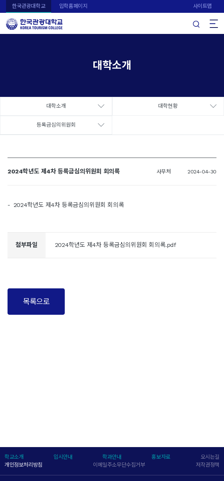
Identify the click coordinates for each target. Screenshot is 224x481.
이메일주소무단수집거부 (119, 465)
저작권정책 (207, 465)
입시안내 (62, 457)
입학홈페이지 (73, 6)
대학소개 (56, 106)
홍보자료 (160, 457)
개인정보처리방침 (24, 465)
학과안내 (111, 457)
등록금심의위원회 (56, 125)
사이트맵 (202, 6)
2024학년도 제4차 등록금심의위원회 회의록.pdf (115, 244)
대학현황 (168, 106)
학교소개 (14, 457)
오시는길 (210, 457)
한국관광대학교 (28, 6)
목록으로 (36, 301)
